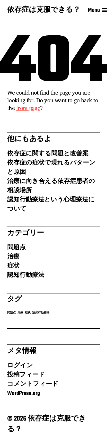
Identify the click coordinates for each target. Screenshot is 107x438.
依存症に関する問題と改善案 (47, 153)
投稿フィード (26, 375)
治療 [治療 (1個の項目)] (20, 313)
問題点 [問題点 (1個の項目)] (11, 313)
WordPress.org (23, 393)
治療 (13, 256)
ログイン (20, 365)
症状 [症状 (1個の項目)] (28, 313)
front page (28, 108)
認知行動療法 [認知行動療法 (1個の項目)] (40, 313)
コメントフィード (32, 384)
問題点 (16, 247)
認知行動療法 (25, 275)
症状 (13, 266)
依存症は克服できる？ (43, 10)
